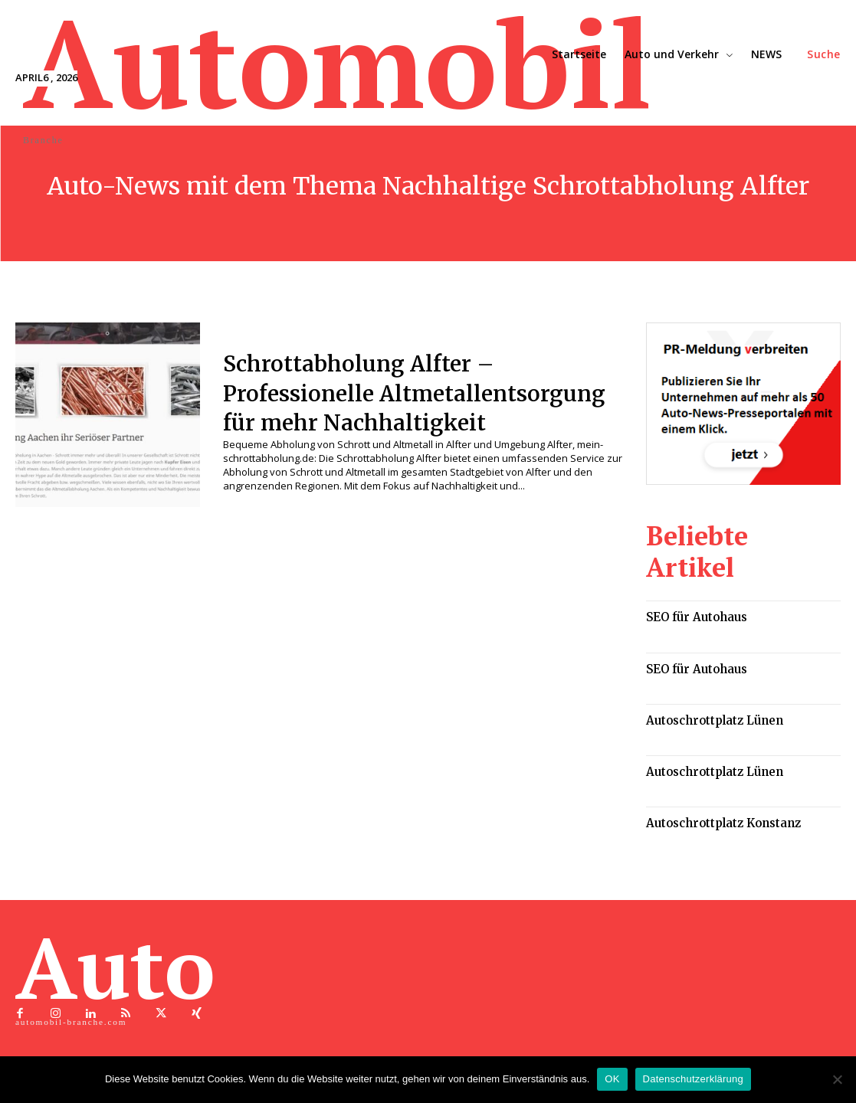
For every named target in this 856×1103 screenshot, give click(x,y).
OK (612, 1079)
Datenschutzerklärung (693, 1079)
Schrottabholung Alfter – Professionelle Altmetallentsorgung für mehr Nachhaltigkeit (405, 392)
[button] (824, 54)
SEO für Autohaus (690, 580)
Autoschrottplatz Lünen (706, 679)
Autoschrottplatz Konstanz (713, 777)
